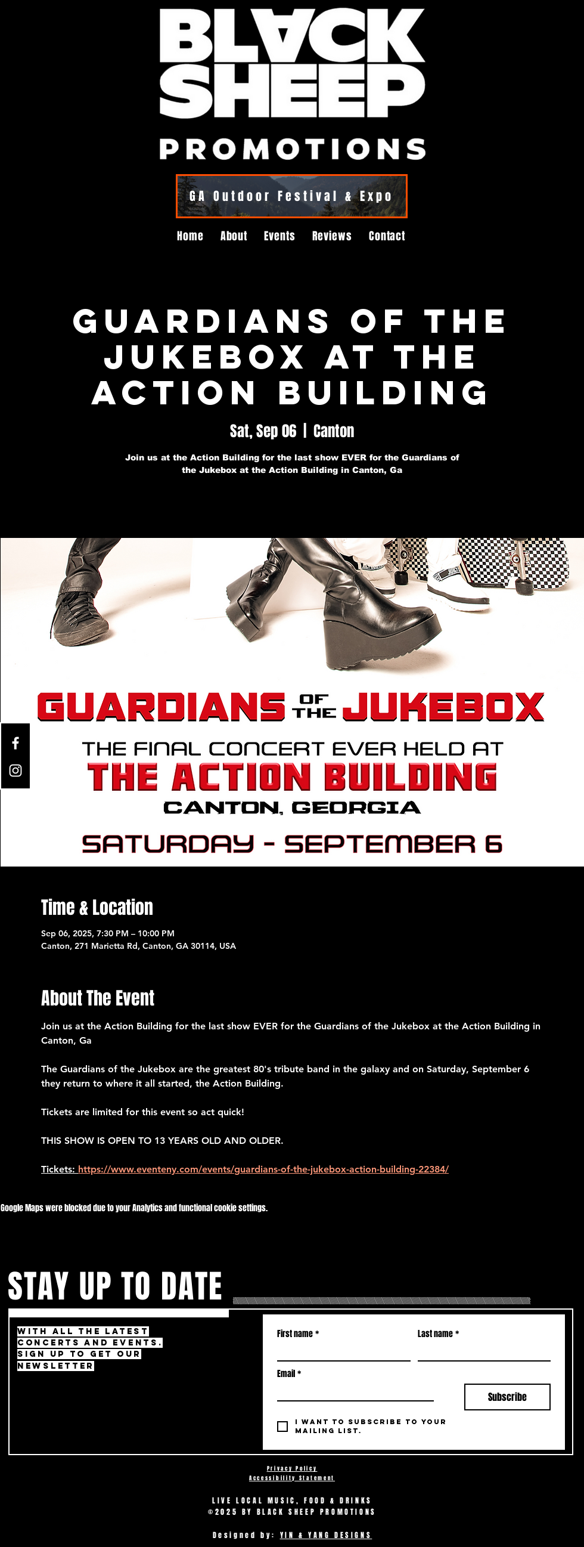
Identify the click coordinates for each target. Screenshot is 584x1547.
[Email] (352, 1392)
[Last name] (481, 1352)
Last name (438, 1334)
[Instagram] (15, 770)
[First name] (340, 1352)
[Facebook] (15, 743)
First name (298, 1334)
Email (289, 1374)
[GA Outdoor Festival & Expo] (292, 196)
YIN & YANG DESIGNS (326, 1535)
